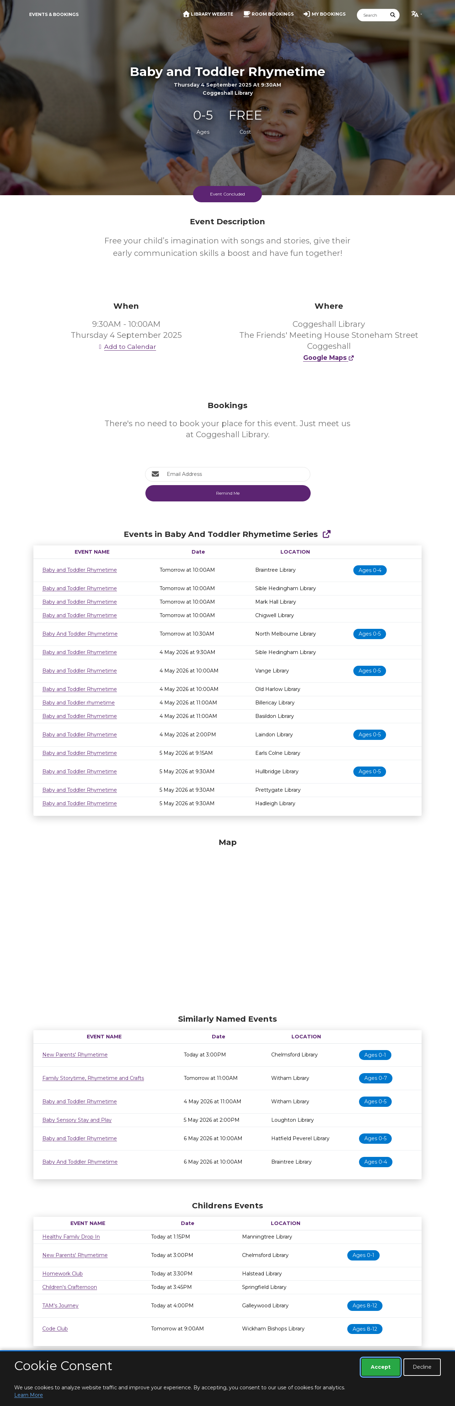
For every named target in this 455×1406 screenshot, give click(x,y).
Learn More (28, 1395)
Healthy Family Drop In (71, 1237)
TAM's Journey (60, 1305)
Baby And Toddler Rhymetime (80, 634)
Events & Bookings (54, 14)
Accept (381, 1367)
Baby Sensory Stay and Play (77, 1120)
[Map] (227, 924)
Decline (422, 1367)
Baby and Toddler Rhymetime (79, 570)
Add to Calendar (126, 346)
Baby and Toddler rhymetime (78, 702)
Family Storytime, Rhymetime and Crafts (93, 1078)
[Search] (372, 15)
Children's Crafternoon (69, 1287)
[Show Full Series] (326, 534)
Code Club (55, 1328)
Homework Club (62, 1273)
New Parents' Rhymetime (75, 1054)
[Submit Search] (393, 15)
